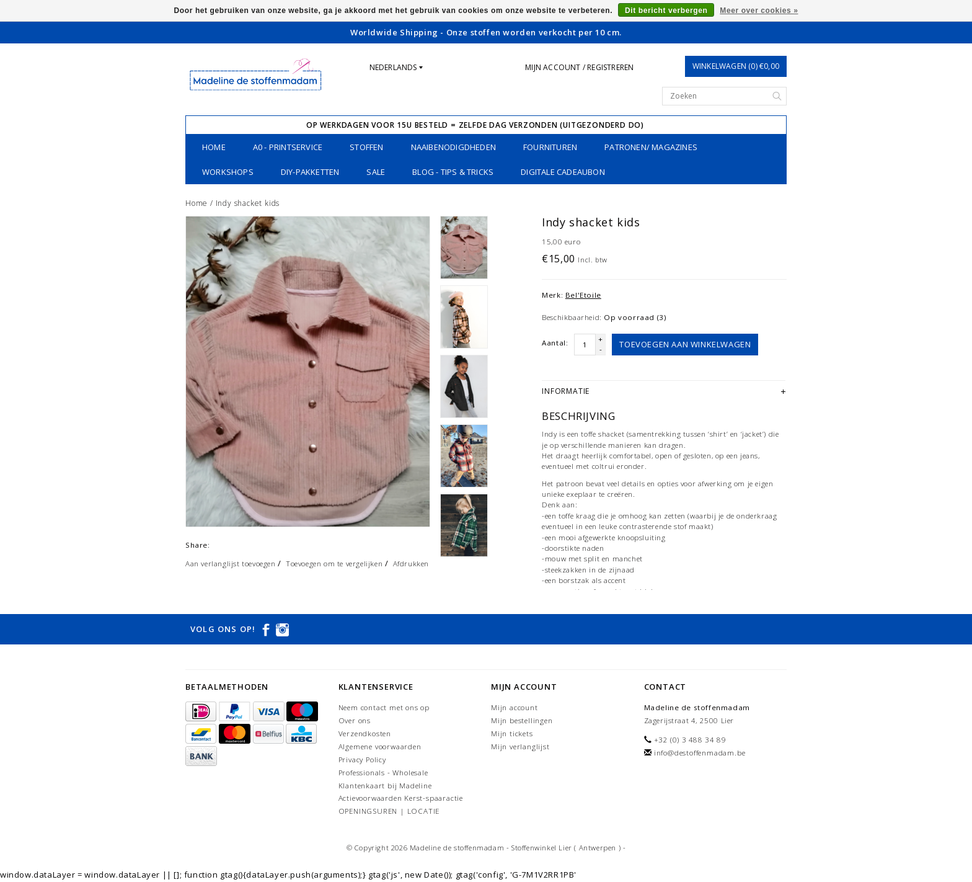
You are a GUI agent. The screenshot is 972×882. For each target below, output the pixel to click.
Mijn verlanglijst (520, 746)
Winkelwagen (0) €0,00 (735, 66)
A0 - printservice (287, 147)
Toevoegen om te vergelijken (334, 563)
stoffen (366, 147)
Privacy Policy (362, 759)
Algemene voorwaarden (380, 746)
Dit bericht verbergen (666, 10)
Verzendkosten (364, 733)
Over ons (354, 720)
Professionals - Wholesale (383, 772)
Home (214, 147)
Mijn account (514, 707)
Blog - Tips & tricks (452, 171)
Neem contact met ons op (384, 707)
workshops (228, 171)
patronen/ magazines (650, 147)
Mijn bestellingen (522, 720)
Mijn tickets (512, 733)
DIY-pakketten (310, 171)
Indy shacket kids (248, 203)
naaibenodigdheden (453, 147)
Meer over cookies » (759, 10)
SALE (375, 171)
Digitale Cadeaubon (563, 171)
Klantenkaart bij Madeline (385, 785)
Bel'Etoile (583, 295)
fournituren (550, 147)
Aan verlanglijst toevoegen (230, 563)
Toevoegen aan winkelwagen (685, 344)
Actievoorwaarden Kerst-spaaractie (400, 798)
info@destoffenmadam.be (700, 752)
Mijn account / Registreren (579, 67)
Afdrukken (411, 563)
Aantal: (555, 342)
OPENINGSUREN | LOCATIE (389, 811)
